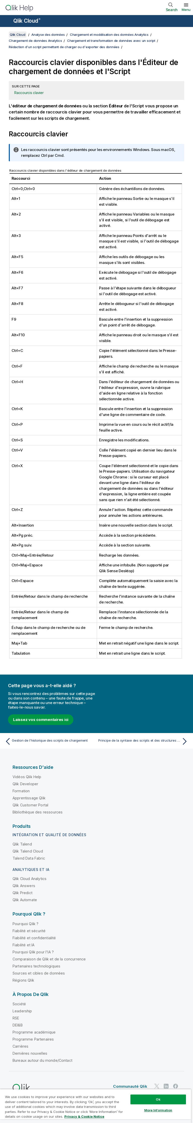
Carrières (20, 1046)
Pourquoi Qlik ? (25, 924)
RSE (16, 1018)
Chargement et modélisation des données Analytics (109, 35)
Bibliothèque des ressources (38, 812)
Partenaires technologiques (36, 966)
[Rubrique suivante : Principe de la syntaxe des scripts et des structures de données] (143, 741)
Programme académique (34, 1032)
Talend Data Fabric (29, 858)
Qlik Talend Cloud (28, 851)
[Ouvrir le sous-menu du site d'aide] (7, 21)
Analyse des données (48, 35)
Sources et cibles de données (39, 973)
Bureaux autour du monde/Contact (42, 1060)
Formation (21, 791)
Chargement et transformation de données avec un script (111, 41)
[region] (95, 1106)
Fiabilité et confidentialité (34, 938)
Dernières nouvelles (30, 1053)
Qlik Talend (22, 844)
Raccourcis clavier (29, 92)
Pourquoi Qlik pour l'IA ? (33, 952)
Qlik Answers (24, 886)
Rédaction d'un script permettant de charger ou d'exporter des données (64, 47)
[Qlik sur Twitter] (157, 1086)
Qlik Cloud (26, 21)
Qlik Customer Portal (30, 805)
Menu (186, 10)
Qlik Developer (25, 784)
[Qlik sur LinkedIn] (166, 1086)
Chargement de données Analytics (35, 41)
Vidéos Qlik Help (27, 777)
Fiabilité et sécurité (29, 931)
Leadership (22, 1011)
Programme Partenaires (33, 1039)
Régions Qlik (23, 980)
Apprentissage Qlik (29, 798)
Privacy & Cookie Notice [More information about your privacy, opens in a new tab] (84, 1116)
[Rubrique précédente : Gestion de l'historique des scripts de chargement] (49, 741)
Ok (158, 1099)
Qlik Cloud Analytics (29, 878)
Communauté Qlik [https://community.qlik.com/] (130, 1086)
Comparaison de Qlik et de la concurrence (49, 959)
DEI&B (18, 1025)
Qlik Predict (22, 893)
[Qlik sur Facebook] (175, 1086)
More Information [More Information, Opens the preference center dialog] (158, 1110)
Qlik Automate (25, 900)
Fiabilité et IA (23, 945)
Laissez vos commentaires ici (40, 719)
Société (19, 1004)
